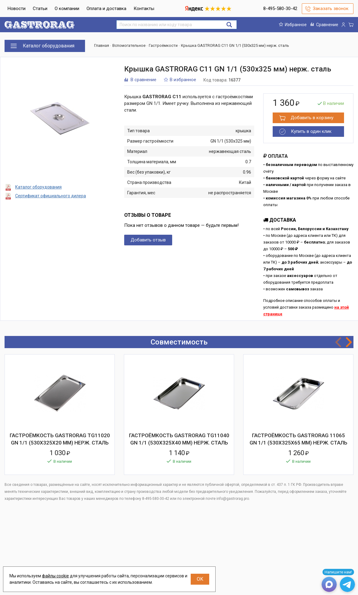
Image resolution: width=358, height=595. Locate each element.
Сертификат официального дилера (50, 195)
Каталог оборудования (38, 187)
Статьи (40, 8)
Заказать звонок (331, 8)
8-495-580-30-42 (280, 8)
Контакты (144, 8)
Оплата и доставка (106, 8)
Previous (338, 342)
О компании (67, 8)
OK (200, 579)
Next (349, 342)
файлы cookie (55, 575)
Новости (17, 8)
